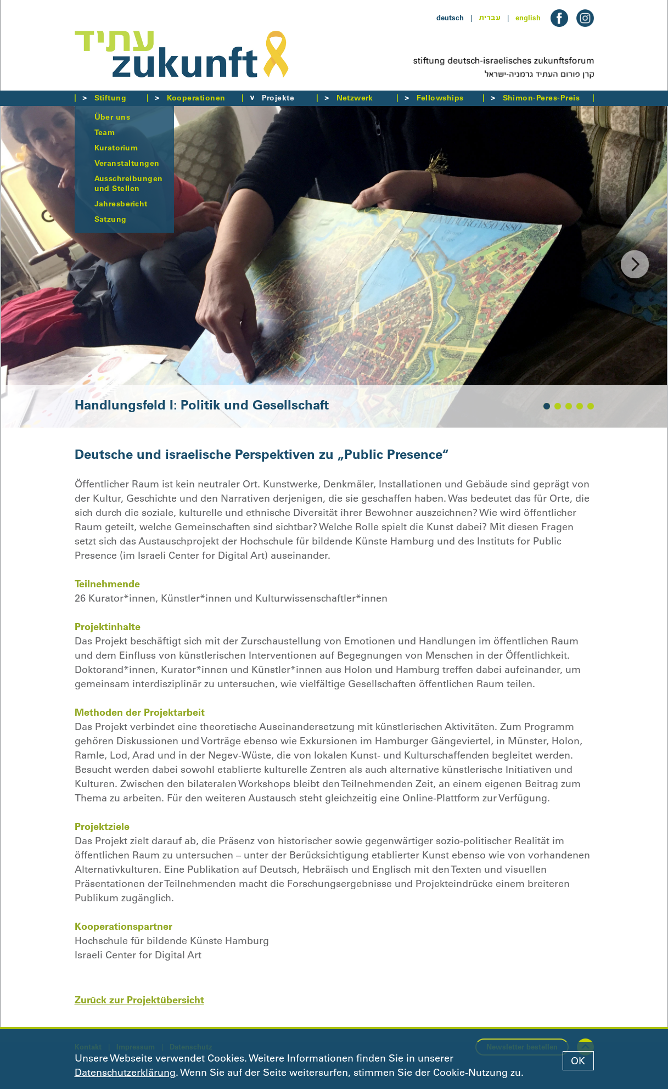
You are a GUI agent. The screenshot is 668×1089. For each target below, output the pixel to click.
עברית (490, 17)
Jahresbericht (121, 204)
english (528, 17)
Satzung (110, 219)
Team (104, 132)
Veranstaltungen (127, 163)
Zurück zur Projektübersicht (139, 999)
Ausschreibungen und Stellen (128, 183)
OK (578, 1061)
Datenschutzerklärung (125, 1072)
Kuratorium (116, 148)
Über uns (112, 117)
